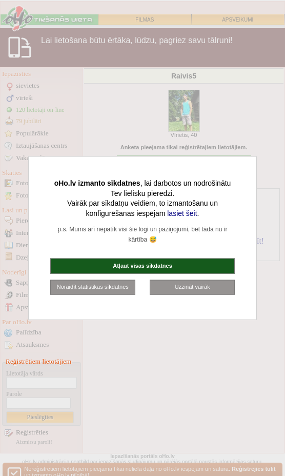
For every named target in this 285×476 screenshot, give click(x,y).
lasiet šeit (182, 213)
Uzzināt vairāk (192, 287)
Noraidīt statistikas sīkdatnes (93, 287)
